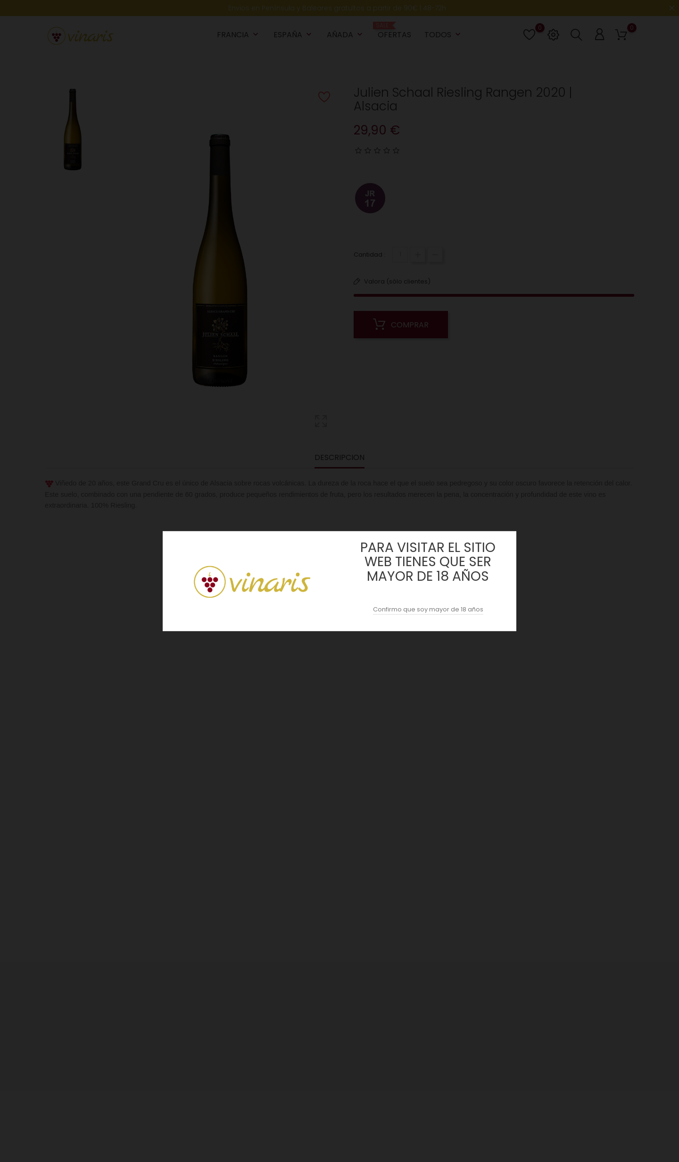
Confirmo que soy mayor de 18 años (428, 609)
